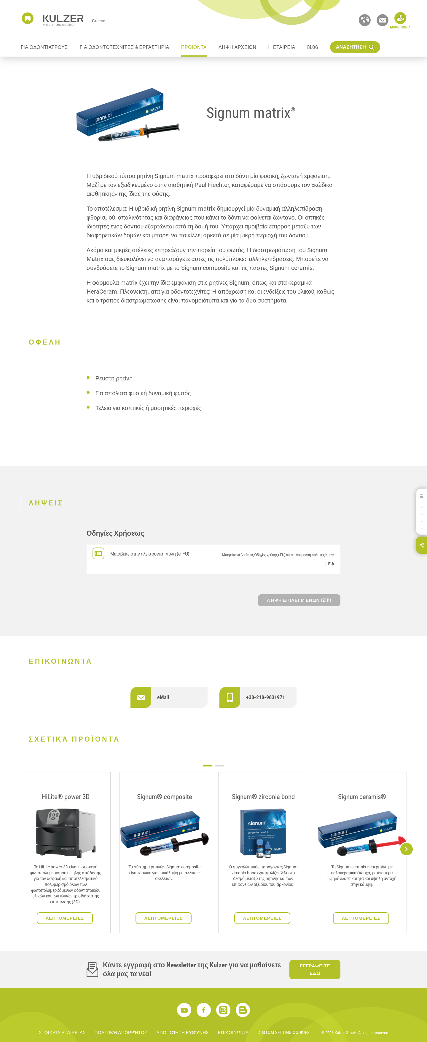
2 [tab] (219, 765)
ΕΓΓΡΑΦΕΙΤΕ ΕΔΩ (315, 969)
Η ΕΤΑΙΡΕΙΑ (281, 47)
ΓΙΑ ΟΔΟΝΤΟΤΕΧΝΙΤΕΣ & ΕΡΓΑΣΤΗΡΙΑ (124, 47)
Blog (312, 47)
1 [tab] (207, 765)
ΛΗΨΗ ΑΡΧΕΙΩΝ (237, 47)
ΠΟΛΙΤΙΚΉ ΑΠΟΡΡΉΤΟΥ (121, 1032)
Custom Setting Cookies (283, 1032)
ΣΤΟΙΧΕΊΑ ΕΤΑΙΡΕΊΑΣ (62, 1032)
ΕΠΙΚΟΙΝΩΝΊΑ (233, 1032)
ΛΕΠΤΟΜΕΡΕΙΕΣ (65, 918)
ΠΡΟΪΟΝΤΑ (194, 47)
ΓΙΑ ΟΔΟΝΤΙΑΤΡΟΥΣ (44, 47)
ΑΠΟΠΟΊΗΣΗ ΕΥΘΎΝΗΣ (182, 1032)
